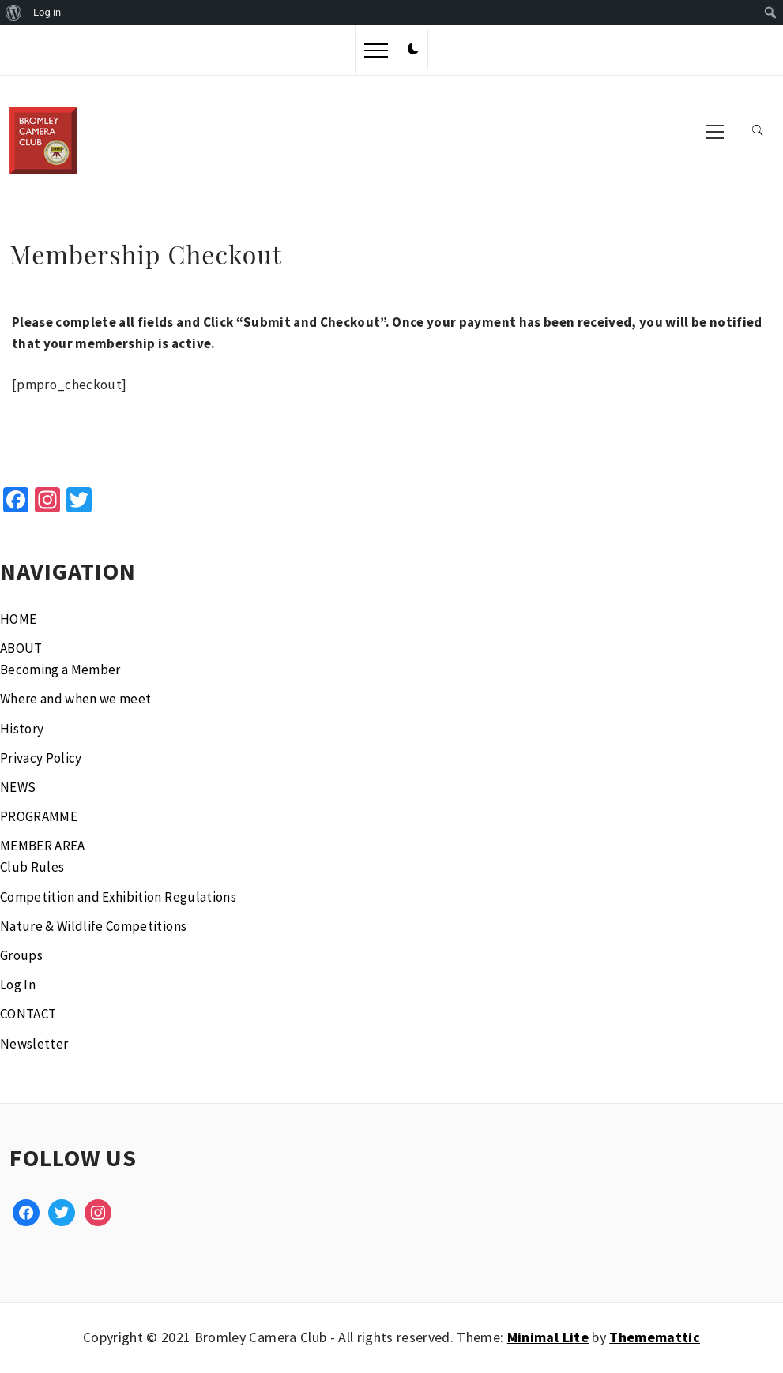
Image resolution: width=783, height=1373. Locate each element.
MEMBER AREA (42, 845)
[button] (413, 50)
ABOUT (21, 648)
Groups (21, 955)
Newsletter (34, 1043)
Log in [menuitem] (47, 12)
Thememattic (654, 1337)
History (21, 728)
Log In (18, 984)
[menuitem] (14, 12)
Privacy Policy (41, 758)
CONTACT (28, 1013)
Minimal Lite (548, 1337)
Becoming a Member (60, 669)
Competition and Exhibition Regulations (118, 897)
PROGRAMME (38, 816)
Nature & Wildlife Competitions (93, 926)
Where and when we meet (75, 698)
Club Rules (32, 867)
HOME (18, 619)
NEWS (18, 787)
